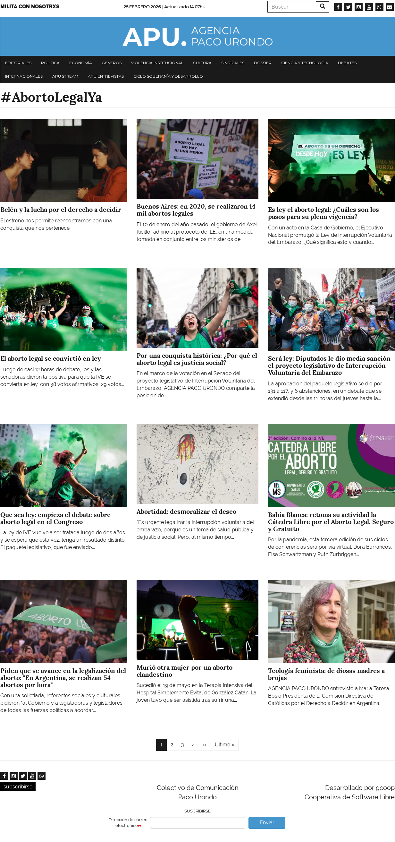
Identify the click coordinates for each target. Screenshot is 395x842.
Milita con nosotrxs (29, 7)
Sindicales (232, 62)
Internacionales (24, 76)
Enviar (267, 823)
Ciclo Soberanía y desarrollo (168, 76)
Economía (80, 62)
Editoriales (18, 62)
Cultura (202, 62)
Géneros (112, 62)
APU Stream (65, 76)
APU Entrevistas (106, 76)
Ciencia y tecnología (304, 62)
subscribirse (18, 787)
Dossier (263, 62)
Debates (347, 62)
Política (50, 62)
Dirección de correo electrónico (128, 822)
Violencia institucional (157, 62)
